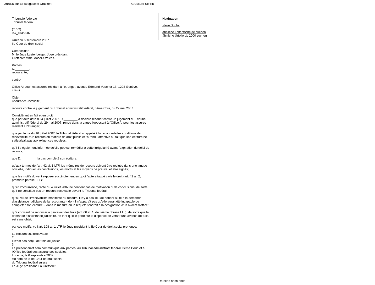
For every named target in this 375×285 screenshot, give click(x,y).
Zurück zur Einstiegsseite (21, 3)
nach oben (178, 281)
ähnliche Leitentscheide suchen (184, 32)
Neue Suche (171, 25)
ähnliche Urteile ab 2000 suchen (184, 35)
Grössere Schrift (142, 3)
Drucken (45, 3)
